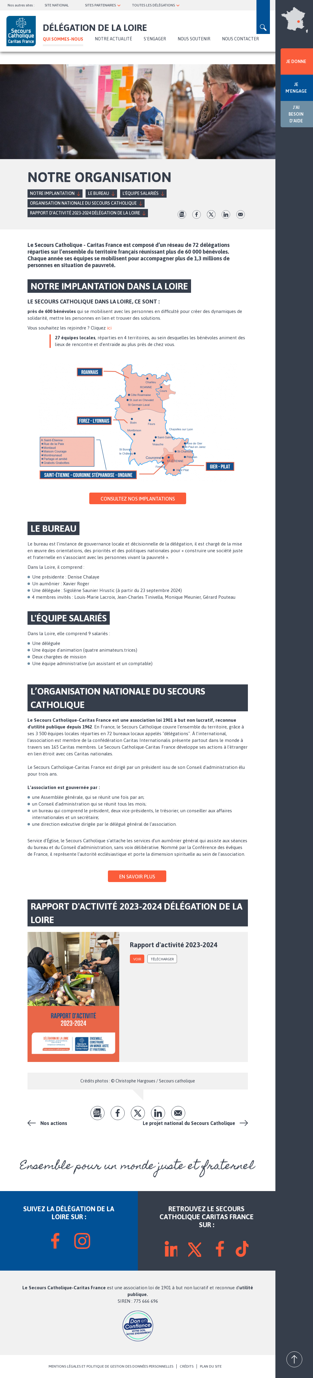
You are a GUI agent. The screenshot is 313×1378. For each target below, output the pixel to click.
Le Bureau (98, 193)
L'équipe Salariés (141, 193)
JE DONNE (296, 61)
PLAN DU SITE (211, 1366)
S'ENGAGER (155, 38)
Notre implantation (52, 193)
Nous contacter (240, 38)
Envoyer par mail (240, 214)
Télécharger (162, 959)
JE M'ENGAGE (296, 88)
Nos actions (53, 1123)
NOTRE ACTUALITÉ (113, 38)
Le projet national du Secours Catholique (189, 1123)
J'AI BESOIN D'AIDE (296, 114)
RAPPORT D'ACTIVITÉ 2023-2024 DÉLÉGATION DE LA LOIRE (85, 212)
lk (226, 214)
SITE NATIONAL (57, 5)
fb (196, 214)
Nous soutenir (194, 38)
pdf (182, 214)
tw (211, 214)
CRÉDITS (186, 1366)
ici (109, 327)
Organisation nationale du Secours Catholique (83, 203)
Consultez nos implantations (138, 498)
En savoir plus (137, 876)
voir (137, 959)
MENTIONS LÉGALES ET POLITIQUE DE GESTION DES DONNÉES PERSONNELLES (111, 1366)
